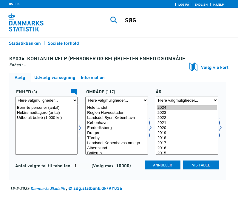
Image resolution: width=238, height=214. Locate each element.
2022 (187, 117)
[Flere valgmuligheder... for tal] (46, 100)
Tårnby (116, 138)
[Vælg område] (116, 129)
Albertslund (116, 148)
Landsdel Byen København (116, 117)
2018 (187, 138)
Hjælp (218, 4)
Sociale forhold (63, 43)
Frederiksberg (116, 127)
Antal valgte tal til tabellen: (44, 166)
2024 (187, 107)
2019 (187, 133)
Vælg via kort (214, 67)
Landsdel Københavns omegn (116, 143)
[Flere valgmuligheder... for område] (116, 100)
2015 (187, 153)
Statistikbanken (25, 43)
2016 (187, 148)
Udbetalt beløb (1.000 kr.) (46, 117)
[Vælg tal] (46, 129)
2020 (187, 127)
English (201, 4)
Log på (183, 4)
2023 (187, 112)
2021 (187, 122)
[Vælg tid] (187, 129)
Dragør (116, 133)
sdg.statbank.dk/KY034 (97, 188)
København (116, 122)
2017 (187, 143)
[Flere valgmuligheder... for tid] (187, 100)
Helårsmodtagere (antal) (46, 112)
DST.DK (14, 4)
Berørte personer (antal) (46, 107)
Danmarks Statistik (47, 188)
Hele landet (116, 107)
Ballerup (116, 153)
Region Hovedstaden (116, 112)
